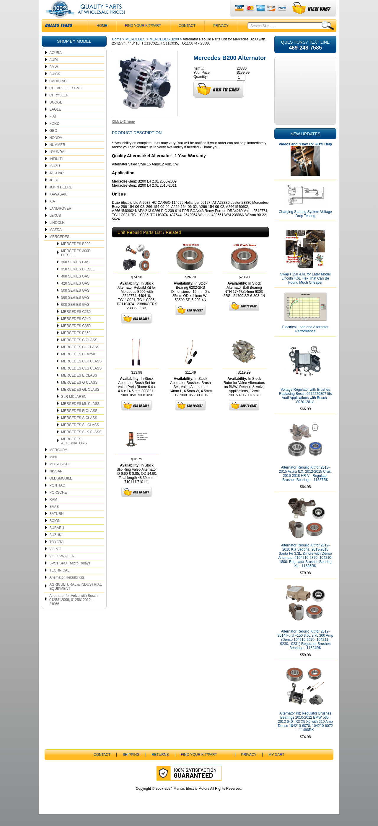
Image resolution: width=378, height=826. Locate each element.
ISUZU (54, 178)
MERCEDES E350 (75, 345)
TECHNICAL (59, 582)
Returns (160, 766)
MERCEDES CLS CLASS (81, 380)
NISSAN (56, 483)
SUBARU (56, 540)
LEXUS (55, 227)
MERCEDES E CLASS (79, 387)
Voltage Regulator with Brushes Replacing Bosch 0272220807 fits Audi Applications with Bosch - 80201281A (305, 407)
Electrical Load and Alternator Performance (305, 341)
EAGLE (55, 121)
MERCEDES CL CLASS (80, 359)
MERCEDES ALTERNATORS (74, 453)
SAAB (54, 518)
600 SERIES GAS (75, 316)
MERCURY (58, 462)
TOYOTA (56, 554)
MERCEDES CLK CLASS (81, 373)
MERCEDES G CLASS (79, 394)
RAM (53, 511)
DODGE (55, 114)
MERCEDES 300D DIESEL (76, 265)
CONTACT (187, 37)
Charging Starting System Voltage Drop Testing (305, 225)
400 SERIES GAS (75, 288)
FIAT (53, 128)
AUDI (53, 72)
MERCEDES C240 (76, 331)
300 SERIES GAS (75, 274)
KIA (52, 213)
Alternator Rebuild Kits (66, 589)
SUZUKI (55, 547)
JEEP (53, 192)
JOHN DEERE (60, 199)
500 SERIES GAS (75, 302)
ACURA (55, 65)
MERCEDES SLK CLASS (81, 444)
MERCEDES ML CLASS (80, 415)
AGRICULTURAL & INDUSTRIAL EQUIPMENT (75, 598)
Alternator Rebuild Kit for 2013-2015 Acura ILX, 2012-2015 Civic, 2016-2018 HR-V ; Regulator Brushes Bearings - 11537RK (305, 485)
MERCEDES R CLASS (79, 423)
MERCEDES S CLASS (79, 430)
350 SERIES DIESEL (77, 281)
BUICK (54, 86)
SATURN (56, 525)
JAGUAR (56, 185)
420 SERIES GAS (75, 295)
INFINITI (56, 171)
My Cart (276, 766)
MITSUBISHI (59, 476)
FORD (54, 135)
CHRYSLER (59, 107)
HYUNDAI (57, 164)
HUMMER (57, 157)
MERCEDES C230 (76, 323)
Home (116, 51)
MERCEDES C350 (76, 338)
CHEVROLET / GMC (65, 100)
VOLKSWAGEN (61, 568)
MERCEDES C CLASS (79, 352)
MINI (53, 469)
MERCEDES (59, 249)
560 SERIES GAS (75, 309)
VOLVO (55, 561)
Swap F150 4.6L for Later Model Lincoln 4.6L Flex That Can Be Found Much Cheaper (305, 290)
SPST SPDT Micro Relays (69, 575)
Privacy (221, 37)
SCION (55, 533)
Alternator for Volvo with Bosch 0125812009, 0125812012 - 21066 (73, 611)
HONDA (55, 149)
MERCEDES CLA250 (78, 366)
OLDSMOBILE (60, 490)
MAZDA (55, 241)
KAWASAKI (58, 206)
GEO (53, 142)
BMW (53, 79)
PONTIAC (57, 497)
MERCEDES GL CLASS (80, 401)
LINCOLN (57, 234)
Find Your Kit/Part (143, 37)
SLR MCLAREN (73, 408)
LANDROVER (60, 220)
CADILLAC (58, 93)
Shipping (131, 766)
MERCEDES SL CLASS (80, 437)
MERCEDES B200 (75, 256)
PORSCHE (58, 504)
